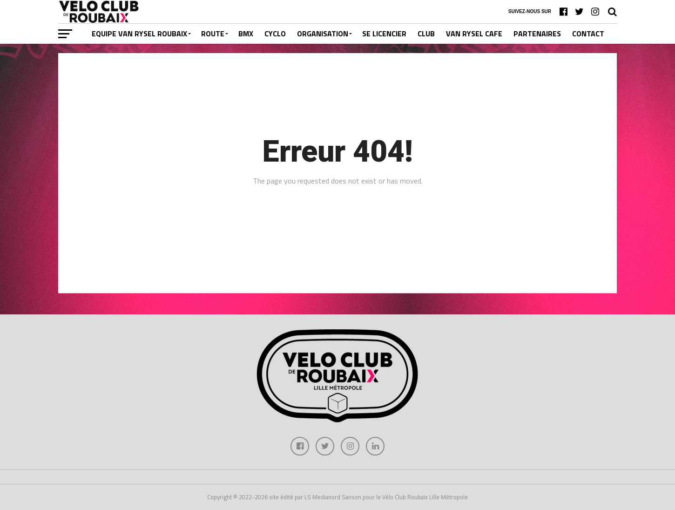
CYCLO (275, 33)
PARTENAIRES (537, 33)
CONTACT (588, 33)
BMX (245, 33)
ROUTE (212, 33)
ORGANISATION (322, 33)
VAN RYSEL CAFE (474, 33)
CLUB (426, 33)
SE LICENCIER (384, 33)
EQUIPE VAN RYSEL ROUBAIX (139, 33)
